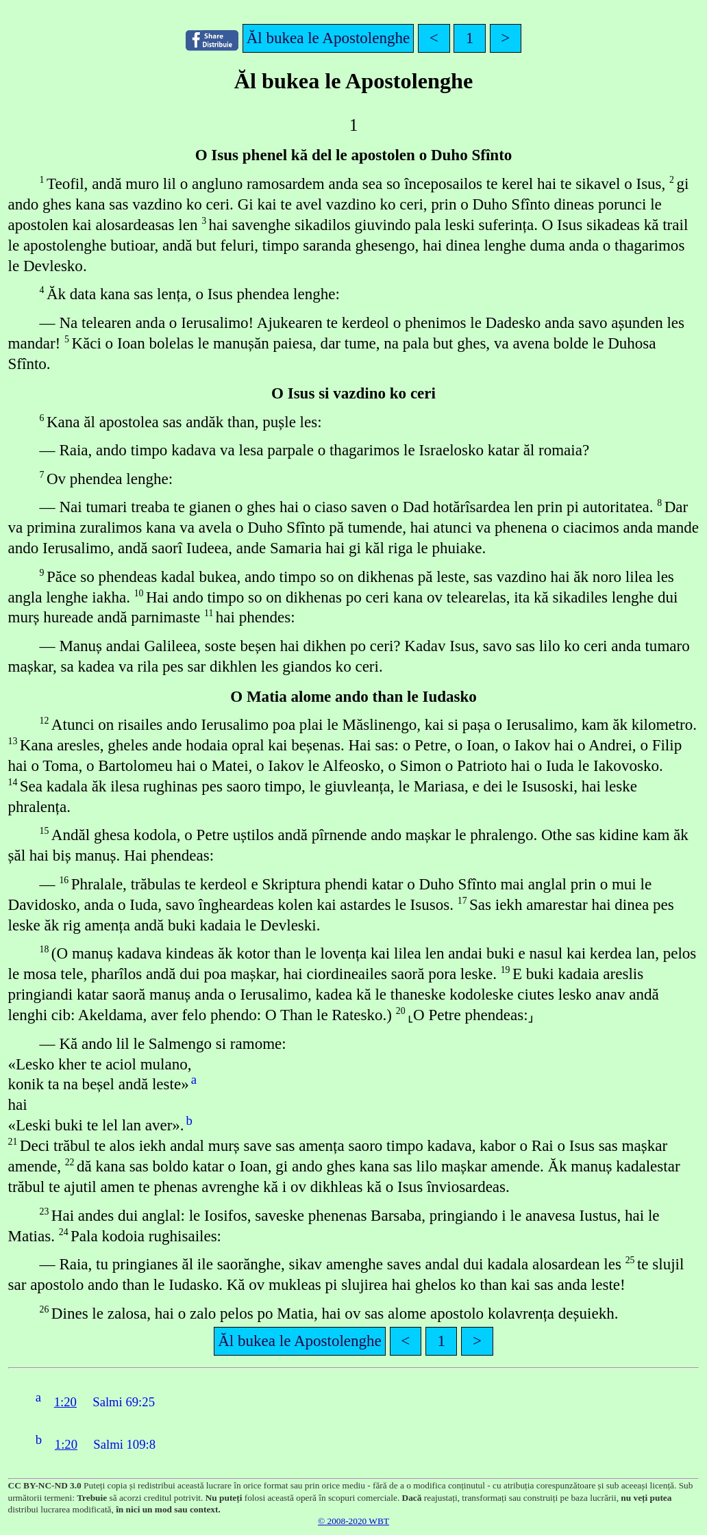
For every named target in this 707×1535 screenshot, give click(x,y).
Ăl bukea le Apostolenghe (328, 38)
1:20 (65, 1402)
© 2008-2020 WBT (353, 1521)
